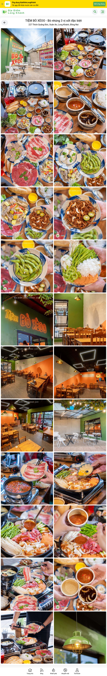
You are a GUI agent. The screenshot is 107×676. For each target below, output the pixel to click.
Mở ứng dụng (99, 4)
